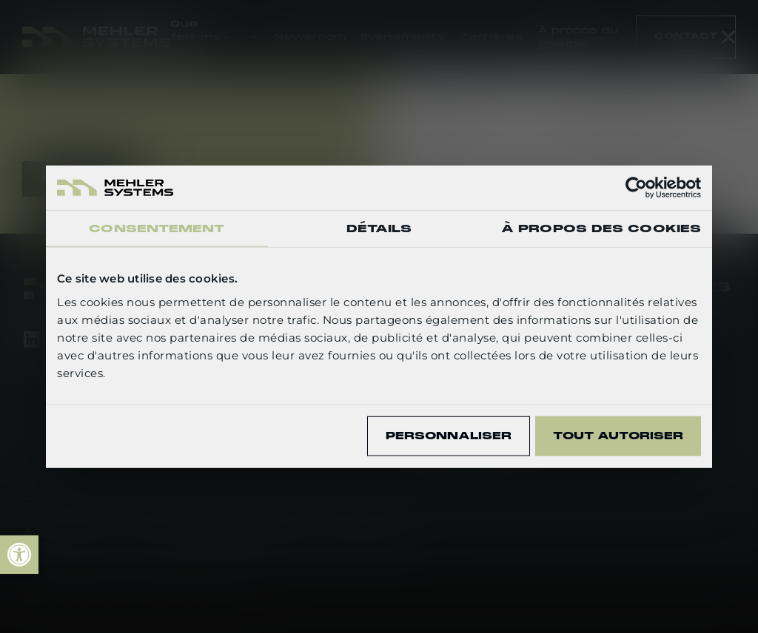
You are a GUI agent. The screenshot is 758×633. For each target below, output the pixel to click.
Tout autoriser (618, 435)
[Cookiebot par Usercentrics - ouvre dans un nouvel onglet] (636, 188)
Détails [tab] (379, 228)
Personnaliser (449, 435)
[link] (19, 554)
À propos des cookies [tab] (601, 228)
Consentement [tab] (156, 228)
